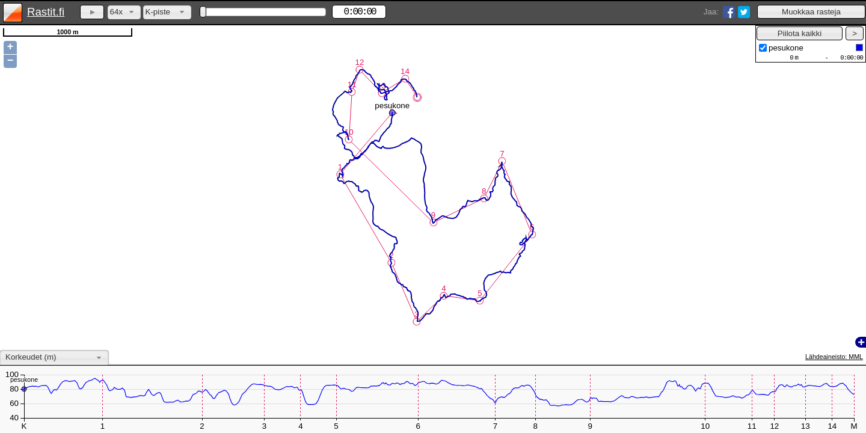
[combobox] (124, 12)
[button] (811, 12)
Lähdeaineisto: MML (834, 356)
